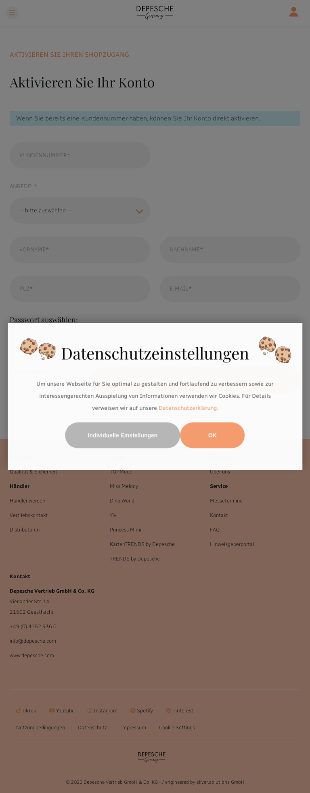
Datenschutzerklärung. (188, 408)
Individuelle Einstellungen (123, 435)
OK (212, 435)
